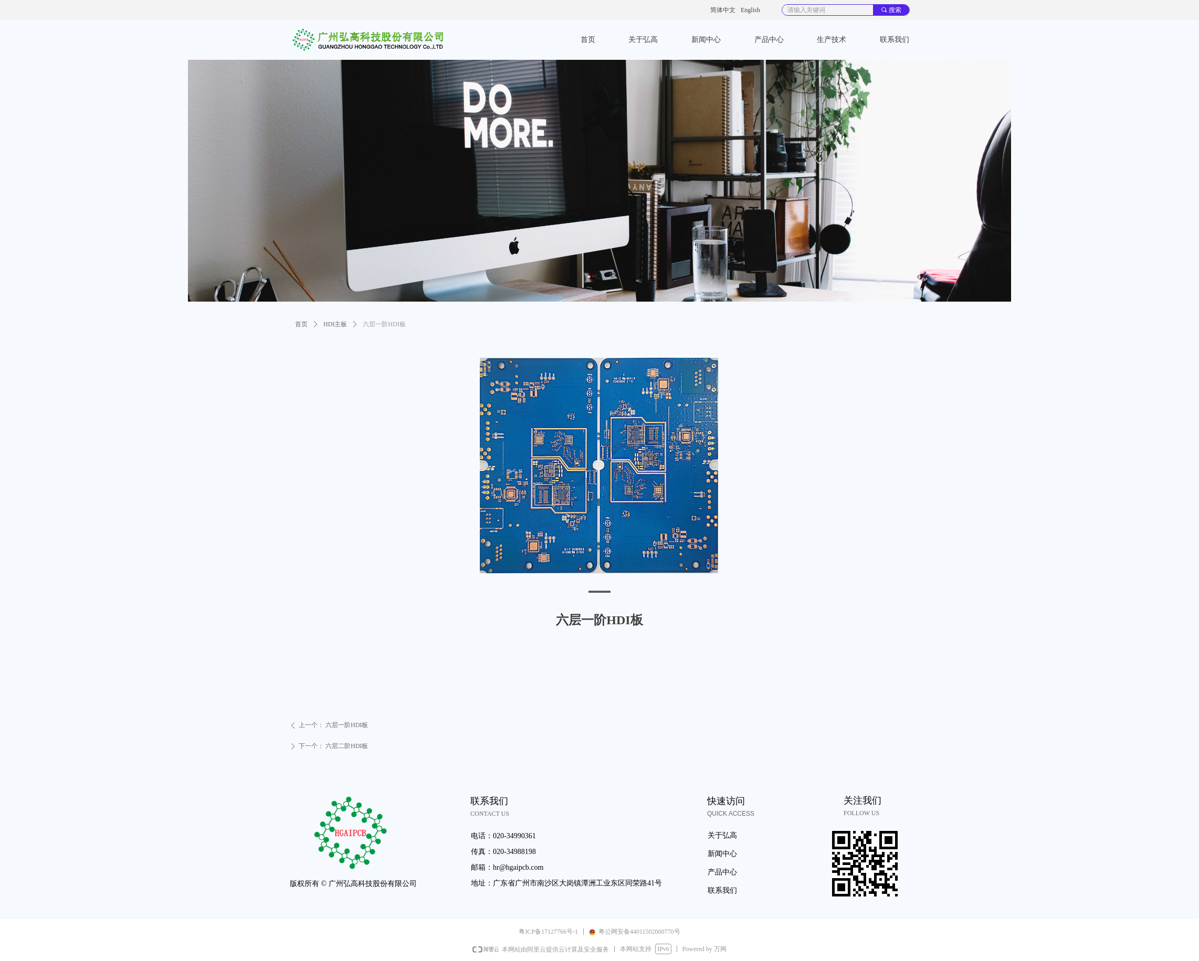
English (750, 10)
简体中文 (722, 10)
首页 (301, 324)
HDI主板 (335, 324)
